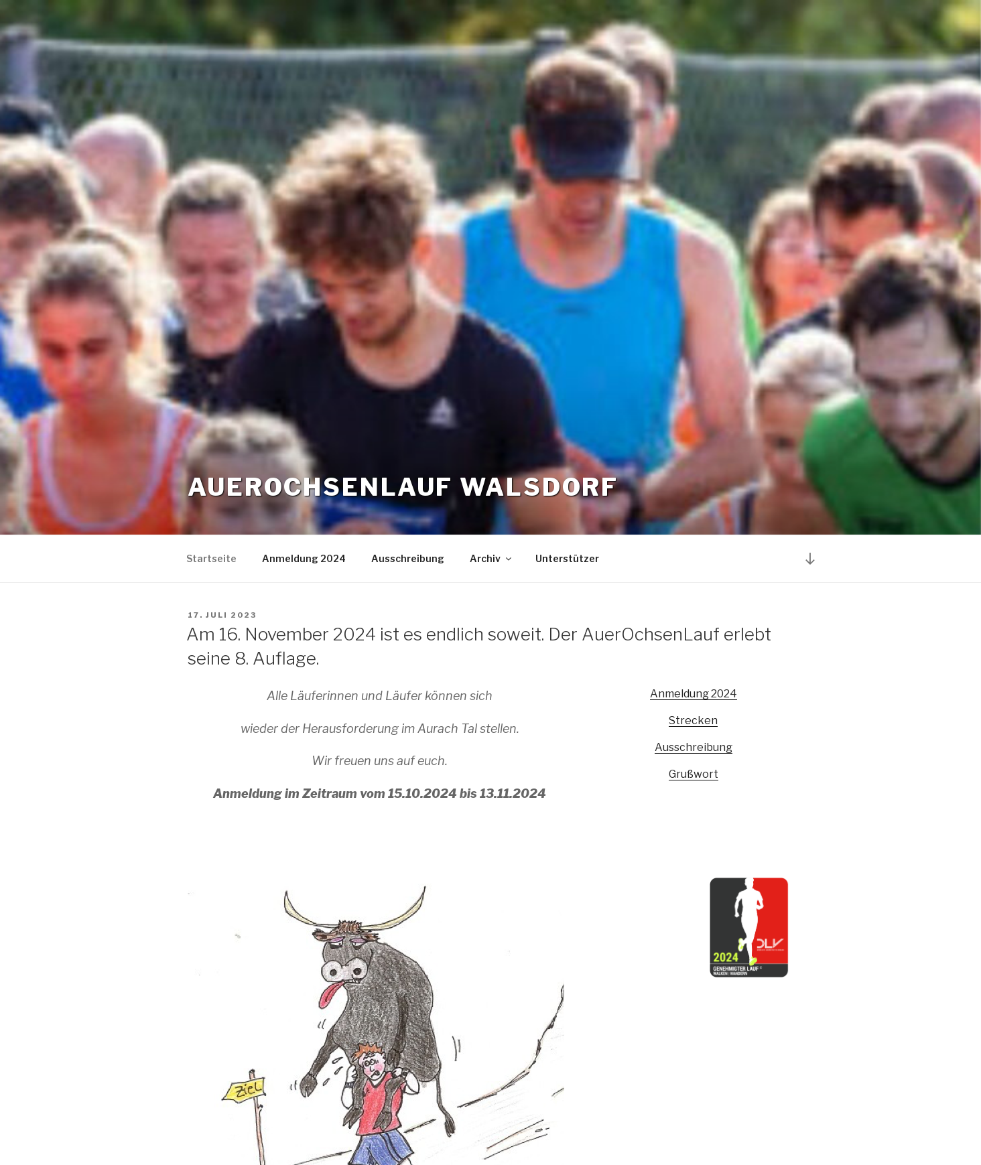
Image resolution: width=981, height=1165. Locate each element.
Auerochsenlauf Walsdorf (403, 487)
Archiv (491, 558)
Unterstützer (567, 558)
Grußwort (693, 774)
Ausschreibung (407, 558)
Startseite (211, 558)
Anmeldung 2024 (304, 558)
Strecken (693, 720)
